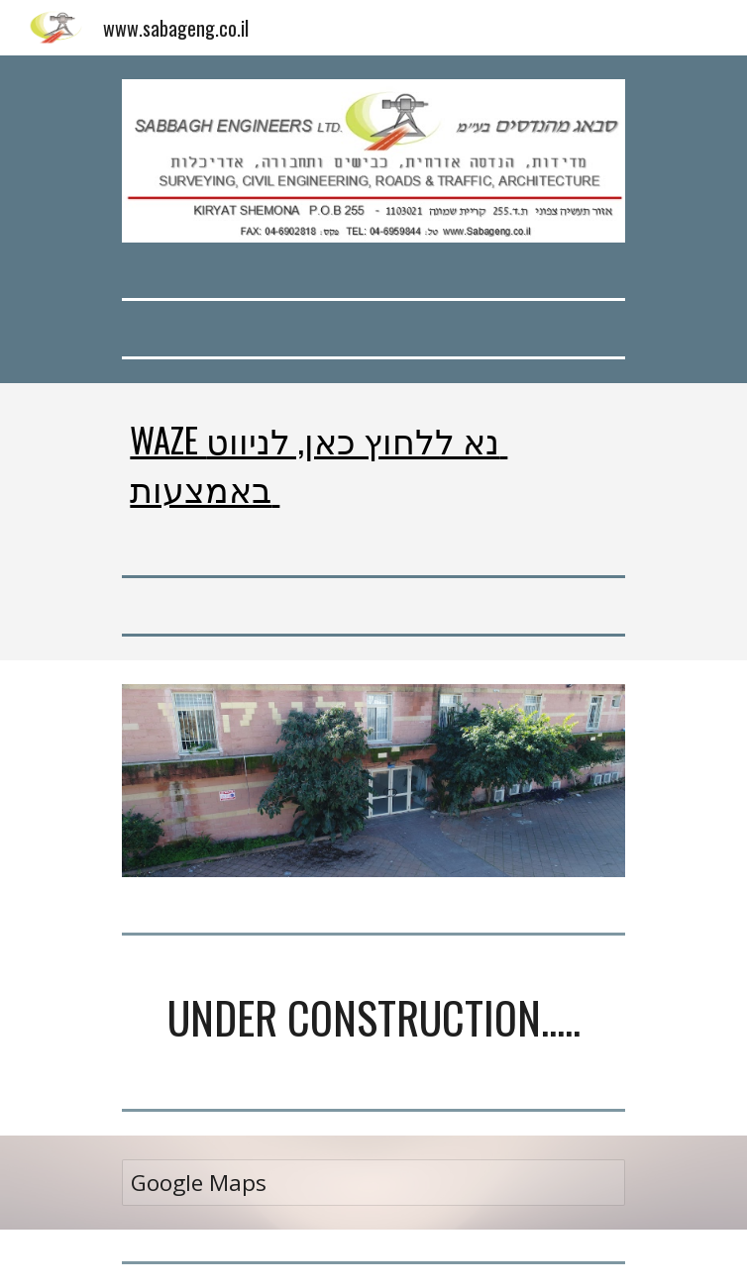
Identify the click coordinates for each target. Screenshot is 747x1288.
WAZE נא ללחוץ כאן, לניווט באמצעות (318, 463)
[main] (373, 463)
